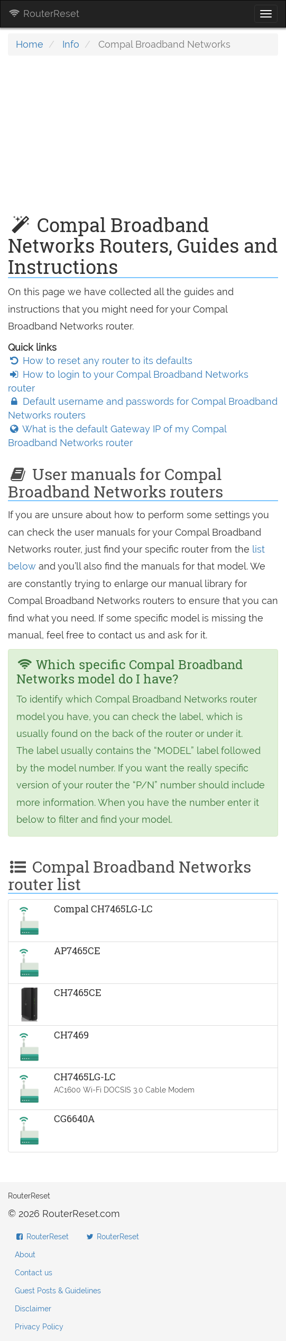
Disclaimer (33, 1308)
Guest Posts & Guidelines (58, 1290)
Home (29, 44)
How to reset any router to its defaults (100, 360)
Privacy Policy (39, 1326)
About (25, 1254)
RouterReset (43, 13)
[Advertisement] (143, 140)
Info (70, 44)
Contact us (33, 1272)
